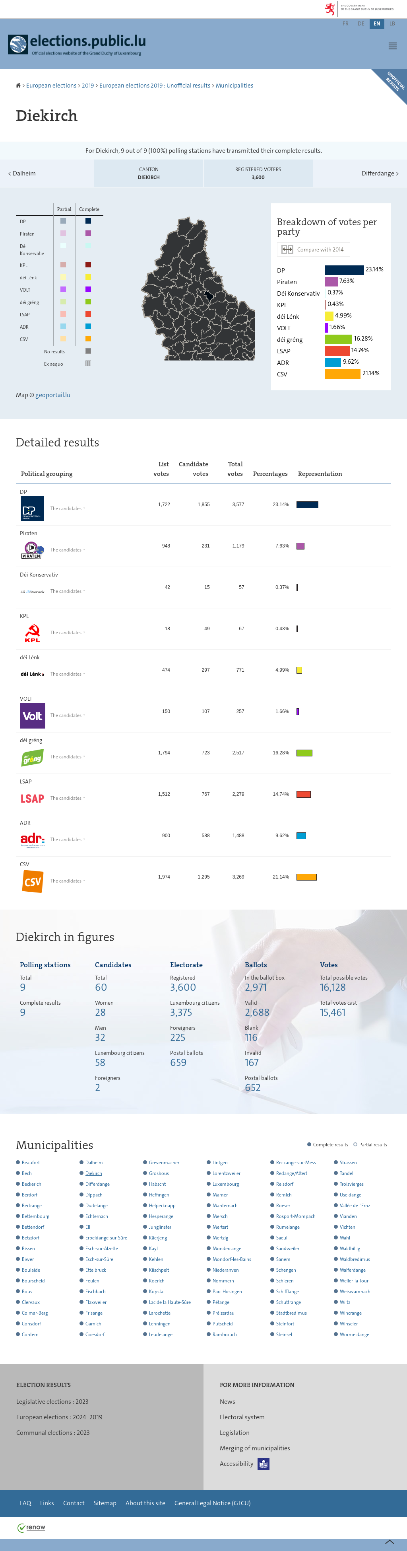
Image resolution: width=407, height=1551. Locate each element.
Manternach (225, 1205)
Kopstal (157, 1291)
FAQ (25, 1503)
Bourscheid (33, 1281)
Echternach (96, 1216)
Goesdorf (95, 1334)
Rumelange (288, 1227)
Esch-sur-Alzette (101, 1248)
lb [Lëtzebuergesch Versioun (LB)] (392, 23)
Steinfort (285, 1324)
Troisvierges (352, 1184)
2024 (79, 1417)
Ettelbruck (95, 1270)
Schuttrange (288, 1302)
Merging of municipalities (255, 1448)
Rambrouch (225, 1334)
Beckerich (31, 1184)
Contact (74, 1503)
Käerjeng (158, 1238)
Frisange (94, 1313)
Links (47, 1503)
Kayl (153, 1248)
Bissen (28, 1248)
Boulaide (31, 1270)
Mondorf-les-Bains (232, 1259)
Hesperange (161, 1216)
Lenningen (160, 1324)
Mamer (220, 1195)
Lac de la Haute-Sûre (170, 1302)
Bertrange (32, 1205)
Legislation (235, 1432)
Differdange (380, 173)
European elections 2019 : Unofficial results (154, 86)
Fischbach (95, 1291)
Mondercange (227, 1248)
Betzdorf (30, 1238)
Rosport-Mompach (296, 1216)
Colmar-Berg (35, 1313)
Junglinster (160, 1227)
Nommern (223, 1281)
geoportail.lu (52, 395)
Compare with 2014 (320, 249)
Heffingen (159, 1195)
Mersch (220, 1216)
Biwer (28, 1259)
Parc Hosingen (227, 1291)
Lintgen (220, 1162)
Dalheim (22, 173)
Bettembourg (35, 1216)
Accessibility (237, 1463)
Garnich (93, 1324)
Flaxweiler (96, 1302)
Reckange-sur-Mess (296, 1162)
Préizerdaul (224, 1313)
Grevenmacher (164, 1162)
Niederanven (226, 1270)
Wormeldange (354, 1334)
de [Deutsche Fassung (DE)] (361, 23)
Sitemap (105, 1503)
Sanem (283, 1259)
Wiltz (345, 1302)
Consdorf (31, 1324)
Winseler (349, 1324)
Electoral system (242, 1417)
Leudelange (160, 1334)
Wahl (345, 1238)
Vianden (348, 1216)
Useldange (350, 1195)
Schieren (285, 1281)
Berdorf (29, 1195)
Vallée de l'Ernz (355, 1205)
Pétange (221, 1302)
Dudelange (96, 1205)
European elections (51, 86)
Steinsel (284, 1334)
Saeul (281, 1238)
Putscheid (223, 1324)
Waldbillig (350, 1248)
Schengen (286, 1270)
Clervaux (31, 1302)
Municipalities (234, 86)
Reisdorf (284, 1184)
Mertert (220, 1227)
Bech (27, 1173)
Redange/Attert (291, 1173)
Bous (27, 1291)
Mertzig (220, 1238)
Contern (30, 1334)
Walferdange (353, 1270)
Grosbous (159, 1173)
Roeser (283, 1205)
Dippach (94, 1195)
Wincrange (351, 1313)
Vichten (347, 1227)
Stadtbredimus (291, 1313)
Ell (87, 1227)
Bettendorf (33, 1227)
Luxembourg (226, 1184)
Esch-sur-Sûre (99, 1259)
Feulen (92, 1281)
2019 (88, 86)
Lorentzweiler (226, 1173)
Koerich (157, 1281)
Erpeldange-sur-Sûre (106, 1238)
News (227, 1401)
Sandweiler (287, 1248)
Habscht (157, 1184)
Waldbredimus (355, 1259)
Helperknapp (162, 1205)
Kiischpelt (159, 1270)
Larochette (160, 1313)
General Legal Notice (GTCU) (212, 1503)
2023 (82, 1401)
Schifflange (287, 1291)
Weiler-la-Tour (354, 1281)
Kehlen (156, 1259)
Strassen (348, 1162)
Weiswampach (355, 1291)
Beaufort (31, 1162)
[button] (392, 45)
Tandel (346, 1173)
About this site (145, 1503)
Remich (284, 1195)
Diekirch (93, 1173)
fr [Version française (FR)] (346, 23)
